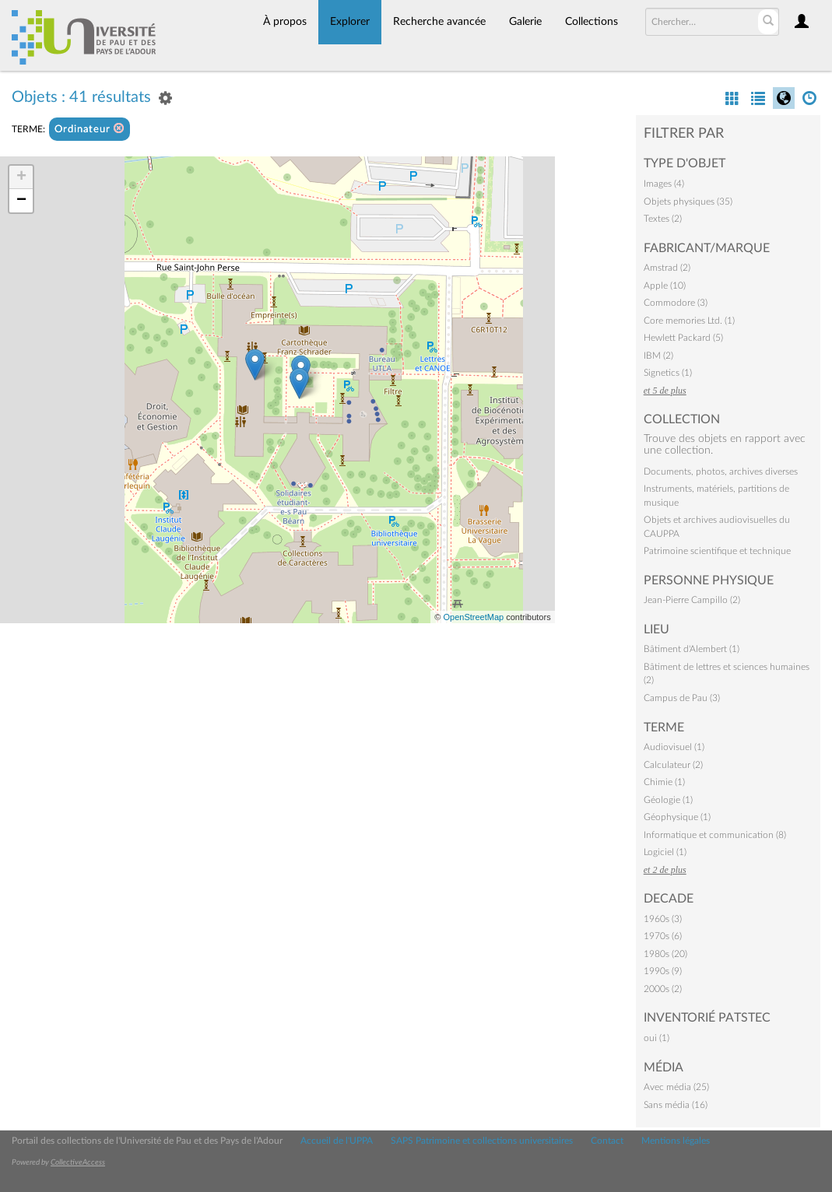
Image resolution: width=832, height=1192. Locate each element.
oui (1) (656, 1038)
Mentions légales (675, 1140)
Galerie (525, 21)
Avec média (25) (676, 1087)
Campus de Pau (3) (682, 698)
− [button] (21, 200)
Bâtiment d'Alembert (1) (691, 649)
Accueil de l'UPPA (336, 1140)
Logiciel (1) (665, 852)
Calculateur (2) (673, 765)
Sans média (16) (675, 1105)
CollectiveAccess (78, 1162)
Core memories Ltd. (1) (689, 320)
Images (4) (664, 183)
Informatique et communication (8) (715, 835)
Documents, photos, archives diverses (721, 471)
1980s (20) (665, 954)
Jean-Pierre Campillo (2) (692, 600)
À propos (285, 21)
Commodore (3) (675, 302)
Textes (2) (663, 218)
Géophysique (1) (677, 817)
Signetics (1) (668, 372)
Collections (591, 21)
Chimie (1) (664, 782)
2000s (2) (663, 989)
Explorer (350, 21)
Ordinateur (89, 129)
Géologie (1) (668, 800)
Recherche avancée (439, 21)
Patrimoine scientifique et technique (717, 551)
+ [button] (21, 177)
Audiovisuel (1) (674, 747)
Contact (607, 1140)
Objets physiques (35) (688, 201)
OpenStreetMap (473, 617)
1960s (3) (663, 919)
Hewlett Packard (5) (683, 337)
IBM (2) (658, 355)
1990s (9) (663, 971)
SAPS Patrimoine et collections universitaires (482, 1140)
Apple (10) (665, 285)
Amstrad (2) (667, 267)
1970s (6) (663, 936)
